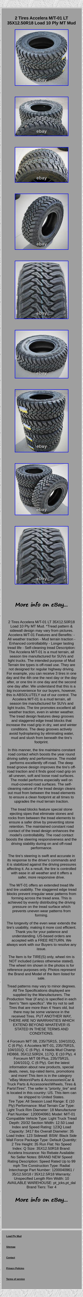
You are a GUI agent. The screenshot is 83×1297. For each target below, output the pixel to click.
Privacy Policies (15, 1268)
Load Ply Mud (14, 1236)
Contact (10, 1257)
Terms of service (15, 1279)
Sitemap (10, 1247)
